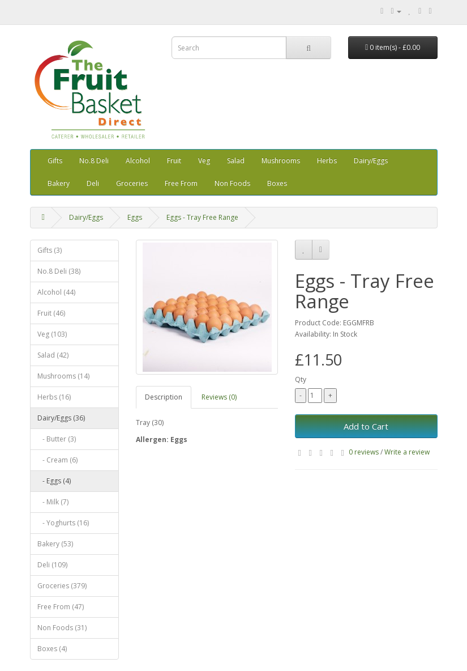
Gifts (55, 160)
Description (163, 397)
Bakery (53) (55, 544)
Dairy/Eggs (371, 160)
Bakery (59, 183)
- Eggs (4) (54, 481)
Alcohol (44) (56, 292)
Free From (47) (60, 606)
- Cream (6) (57, 460)
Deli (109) (52, 565)
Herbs (327, 160)
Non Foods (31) (62, 627)
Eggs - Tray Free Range (202, 217)
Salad (236, 160)
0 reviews (364, 452)
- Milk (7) (52, 502)
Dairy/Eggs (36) (61, 418)
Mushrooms (281, 160)
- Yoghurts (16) (63, 523)
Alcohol (138, 160)
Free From (181, 183)
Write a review (407, 452)
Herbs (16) (54, 397)
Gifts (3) (49, 250)
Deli (93, 183)
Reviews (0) (219, 397)
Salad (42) (52, 355)
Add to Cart (366, 426)
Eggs (134, 217)
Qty (300, 379)
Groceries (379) (62, 586)
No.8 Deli (94, 160)
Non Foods (232, 183)
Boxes (277, 183)
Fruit (174, 160)
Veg (204, 160)
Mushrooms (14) (63, 376)
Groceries (132, 183)
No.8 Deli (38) (58, 271)
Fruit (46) (51, 313)
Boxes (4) (52, 648)
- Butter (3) (56, 439)
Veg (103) (52, 334)
